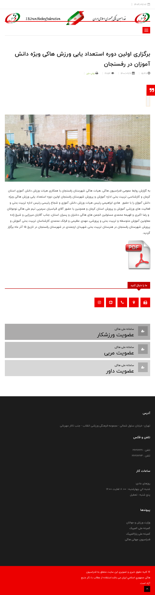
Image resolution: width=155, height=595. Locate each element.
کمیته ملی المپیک (139, 528)
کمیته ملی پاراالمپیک (138, 533)
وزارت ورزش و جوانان (138, 522)
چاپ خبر (90, 73)
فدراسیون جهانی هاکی (137, 539)
